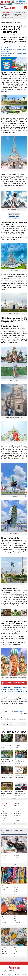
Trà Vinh (18, 811)
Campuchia (5, 859)
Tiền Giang (5, 809)
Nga (15, 920)
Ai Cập (15, 953)
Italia (15, 918)
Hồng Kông (16, 887)
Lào (15, 859)
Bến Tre (4, 811)
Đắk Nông (18, 820)
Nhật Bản (4, 885)
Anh (3, 916)
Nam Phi (4, 951)
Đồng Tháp (18, 809)
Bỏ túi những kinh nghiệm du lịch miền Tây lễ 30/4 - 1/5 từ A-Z (21, 793)
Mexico (15, 951)
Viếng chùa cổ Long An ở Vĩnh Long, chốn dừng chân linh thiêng (21, 777)
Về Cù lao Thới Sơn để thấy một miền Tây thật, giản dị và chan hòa (7, 777)
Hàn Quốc (16, 885)
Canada (4, 947)
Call (4, 974)
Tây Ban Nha (17, 922)
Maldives (4, 861)
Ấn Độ (15, 891)
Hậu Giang (18, 813)
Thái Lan (4, 855)
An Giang (16, 803)
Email (18, 974)
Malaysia (4, 857)
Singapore (16, 855)
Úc (2, 891)
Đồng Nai (18, 818)
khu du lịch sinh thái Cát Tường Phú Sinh (9, 719)
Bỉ (2, 920)
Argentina (4, 953)
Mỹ (3, 949)
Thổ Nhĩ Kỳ (4, 922)
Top (25, 974)
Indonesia (16, 857)
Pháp (15, 916)
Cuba (15, 949)
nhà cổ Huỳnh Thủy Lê (13, 16)
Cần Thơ (18, 815)
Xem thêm (14, 864)
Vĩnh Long (5, 813)
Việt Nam (9, 22)
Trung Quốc (5, 887)
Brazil (15, 947)
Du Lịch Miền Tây (17, 22)
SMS (11, 974)
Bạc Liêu (3, 805)
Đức (3, 918)
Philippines (16, 861)
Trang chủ (3, 22)
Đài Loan (16, 889)
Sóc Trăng (5, 815)
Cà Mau (16, 805)
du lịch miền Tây (22, 719)
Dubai (3, 889)
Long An (7, 718)
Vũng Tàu (5, 820)
